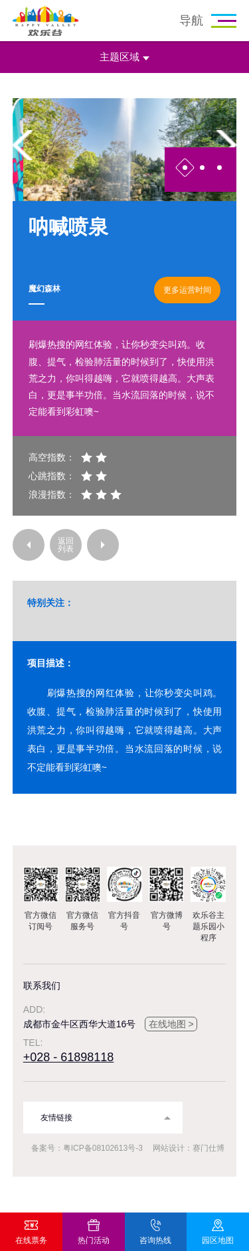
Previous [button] (23, 145)
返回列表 (66, 544)
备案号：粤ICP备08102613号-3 (87, 1148)
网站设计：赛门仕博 (188, 1148)
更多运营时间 (187, 290)
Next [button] (226, 145)
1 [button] (185, 167)
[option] (125, 149)
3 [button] (219, 167)
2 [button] (202, 167)
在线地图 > (171, 1024)
